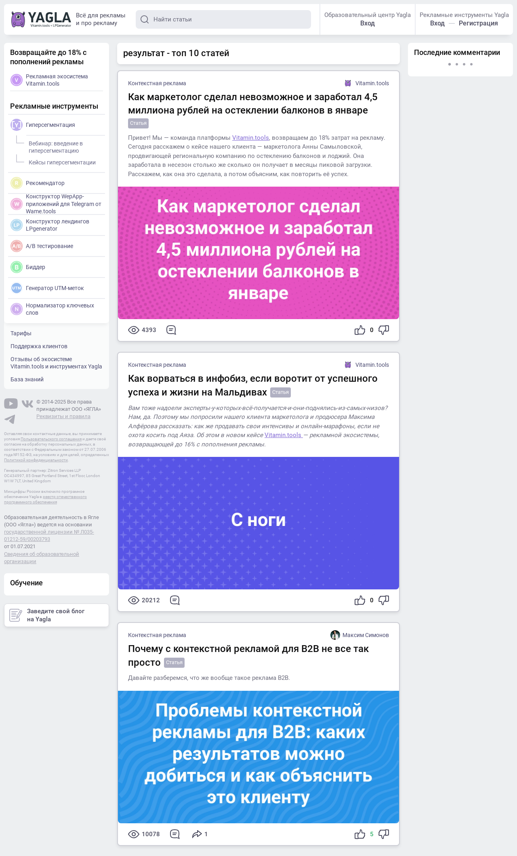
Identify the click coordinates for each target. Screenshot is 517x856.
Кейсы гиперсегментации (61, 161)
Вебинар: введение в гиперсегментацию (54, 146)
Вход (367, 23)
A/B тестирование (42, 246)
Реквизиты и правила (63, 416)
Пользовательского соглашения (51, 439)
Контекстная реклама (157, 83)
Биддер (28, 267)
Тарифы (21, 333)
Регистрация (478, 23)
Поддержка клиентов (39, 346)
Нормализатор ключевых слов (52, 309)
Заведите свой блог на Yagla (46, 615)
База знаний (27, 379)
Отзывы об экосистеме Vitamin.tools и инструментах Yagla (56, 363)
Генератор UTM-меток (47, 288)
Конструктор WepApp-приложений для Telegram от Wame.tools (56, 203)
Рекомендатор (38, 183)
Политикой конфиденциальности (36, 460)
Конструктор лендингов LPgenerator (50, 225)
